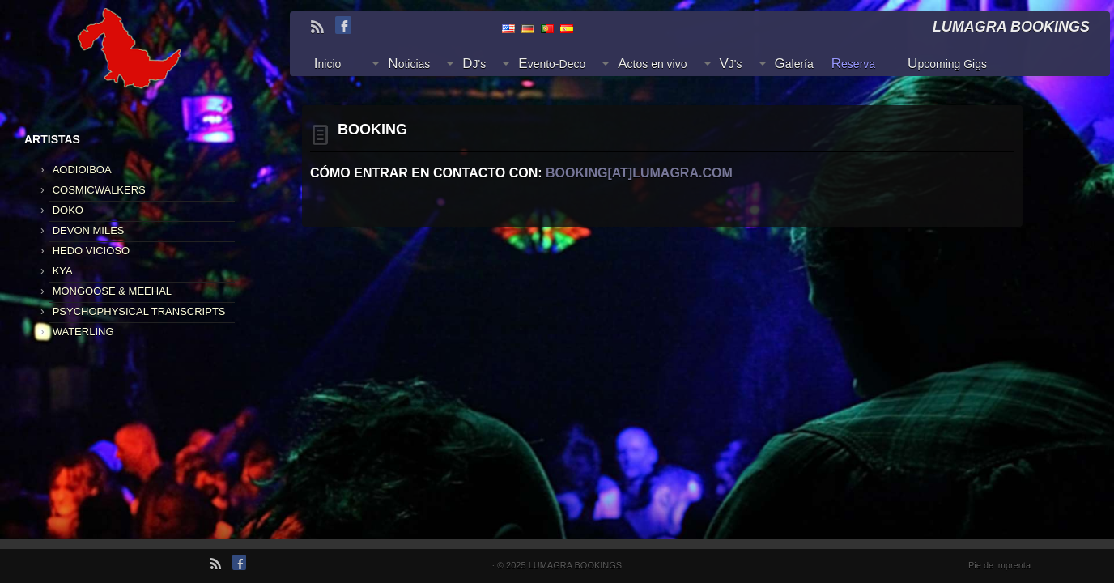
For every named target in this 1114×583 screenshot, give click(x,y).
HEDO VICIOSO (91, 251)
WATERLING (83, 332)
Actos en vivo (652, 63)
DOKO (68, 210)
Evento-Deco (551, 63)
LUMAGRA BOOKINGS (576, 565)
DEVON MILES (89, 230)
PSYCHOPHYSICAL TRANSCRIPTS (139, 311)
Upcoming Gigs (947, 63)
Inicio (328, 63)
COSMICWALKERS (99, 190)
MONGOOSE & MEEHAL (112, 291)
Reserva (853, 63)
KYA (63, 271)
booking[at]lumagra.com (639, 173)
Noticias (409, 63)
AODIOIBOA (82, 170)
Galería (794, 63)
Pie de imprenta (999, 565)
